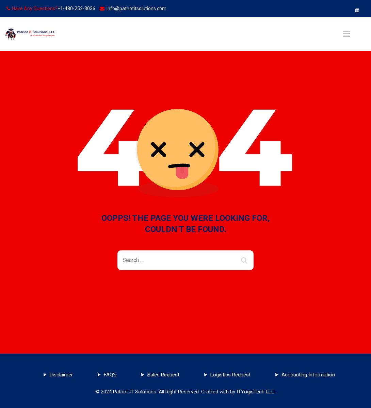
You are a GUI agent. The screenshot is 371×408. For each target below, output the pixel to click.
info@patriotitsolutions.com (136, 8)
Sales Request (163, 375)
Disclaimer (61, 375)
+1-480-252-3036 (76, 8)
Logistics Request (230, 375)
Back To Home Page (180, 294)
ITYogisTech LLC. (256, 392)
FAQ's (110, 375)
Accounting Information (308, 375)
